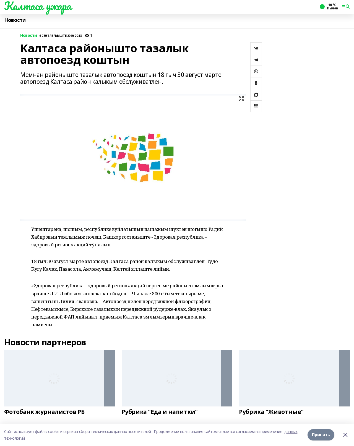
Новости (15, 20)
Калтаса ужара (37, 5)
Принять (321, 434)
